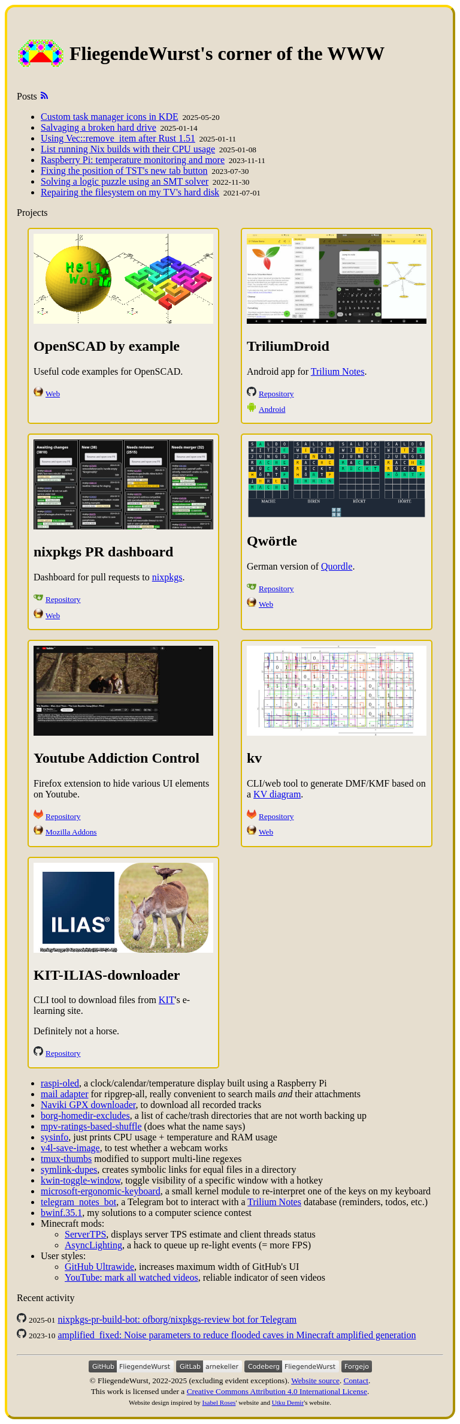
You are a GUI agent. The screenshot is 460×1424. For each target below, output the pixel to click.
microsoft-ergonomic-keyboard (101, 1191)
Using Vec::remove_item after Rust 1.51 (118, 138)
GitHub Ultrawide (99, 1267)
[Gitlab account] (209, 1369)
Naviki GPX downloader (88, 1105)
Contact (356, 1380)
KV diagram (277, 794)
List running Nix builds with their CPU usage (128, 149)
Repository (276, 393)
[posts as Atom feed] (44, 96)
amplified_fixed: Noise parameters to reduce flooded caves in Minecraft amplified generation (237, 1335)
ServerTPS (85, 1234)
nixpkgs (167, 577)
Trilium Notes (338, 371)
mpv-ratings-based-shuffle (91, 1126)
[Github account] (131, 1369)
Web (53, 393)
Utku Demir (288, 1402)
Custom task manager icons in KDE (109, 117)
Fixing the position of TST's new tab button (124, 170)
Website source (315, 1380)
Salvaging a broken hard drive (98, 127)
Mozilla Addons (71, 831)
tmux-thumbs (66, 1159)
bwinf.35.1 (61, 1213)
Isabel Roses (219, 1402)
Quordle (336, 566)
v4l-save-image (70, 1148)
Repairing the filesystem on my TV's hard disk (130, 192)
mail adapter (65, 1094)
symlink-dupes (69, 1169)
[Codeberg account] (291, 1369)
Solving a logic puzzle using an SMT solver (124, 181)
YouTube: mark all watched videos (131, 1277)
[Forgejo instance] (356, 1369)
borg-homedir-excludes (85, 1115)
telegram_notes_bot (78, 1202)
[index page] (43, 53)
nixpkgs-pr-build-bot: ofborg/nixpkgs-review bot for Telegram (177, 1319)
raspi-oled (60, 1083)
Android (272, 409)
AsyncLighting (93, 1245)
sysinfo (54, 1137)
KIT (167, 1000)
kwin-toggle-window (80, 1180)
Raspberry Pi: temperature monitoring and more (133, 160)
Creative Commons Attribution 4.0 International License (277, 1391)
